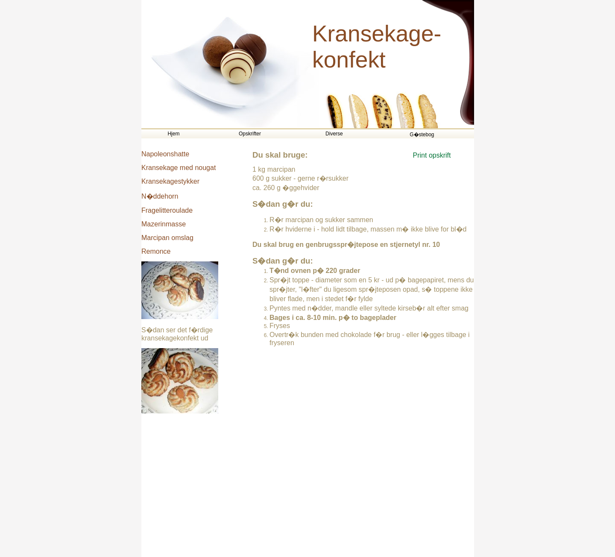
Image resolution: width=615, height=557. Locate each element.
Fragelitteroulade (167, 210)
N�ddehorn (159, 196)
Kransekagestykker (170, 181)
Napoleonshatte (165, 154)
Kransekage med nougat (178, 167)
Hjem (173, 134)
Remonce (155, 251)
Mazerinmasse (163, 224)
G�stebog (422, 135)
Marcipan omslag (167, 237)
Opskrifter (250, 134)
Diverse (334, 134)
